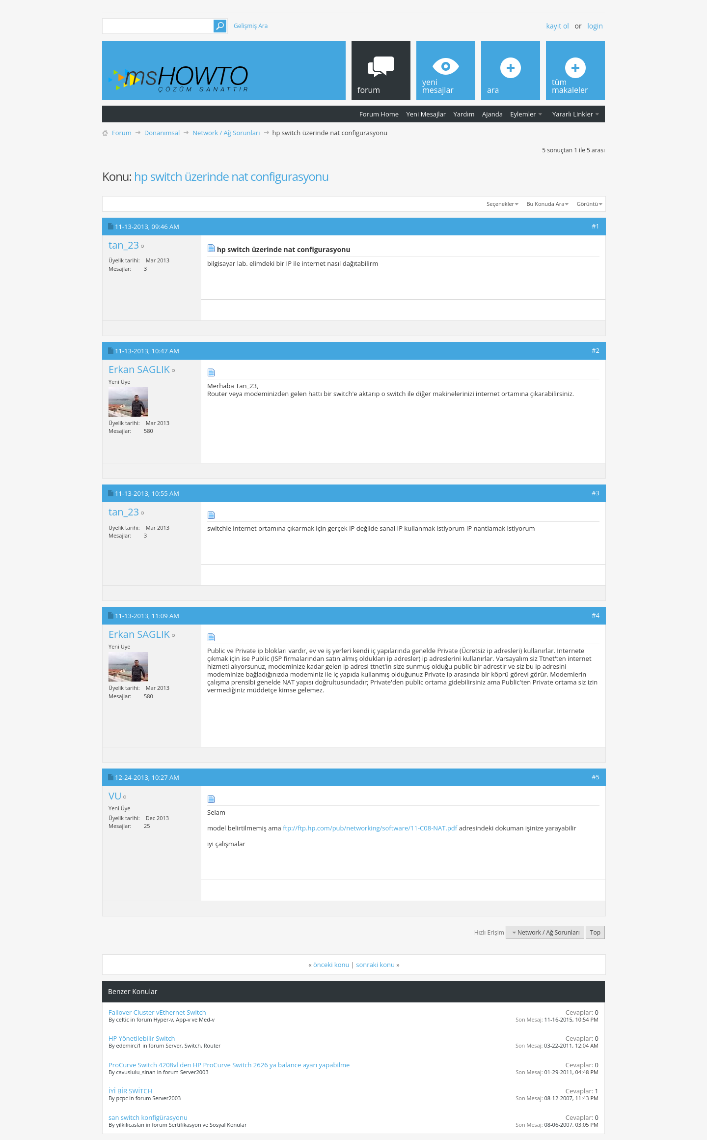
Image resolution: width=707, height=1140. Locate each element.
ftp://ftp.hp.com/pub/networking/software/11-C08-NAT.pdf (370, 828)
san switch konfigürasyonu (148, 1117)
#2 (595, 350)
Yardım (464, 114)
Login (595, 25)
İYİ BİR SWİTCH (130, 1090)
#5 (595, 776)
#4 (595, 615)
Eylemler (523, 114)
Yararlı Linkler (572, 114)
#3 (595, 492)
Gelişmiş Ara (251, 26)
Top (595, 932)
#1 (595, 226)
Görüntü (587, 203)
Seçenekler (500, 203)
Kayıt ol (557, 25)
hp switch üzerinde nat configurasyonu (231, 176)
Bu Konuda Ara (546, 203)
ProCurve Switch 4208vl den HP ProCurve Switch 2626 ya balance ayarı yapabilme (229, 1064)
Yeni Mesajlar (426, 114)
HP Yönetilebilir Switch (142, 1038)
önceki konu (331, 964)
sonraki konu (375, 964)
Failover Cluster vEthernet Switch (157, 1012)
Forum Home (379, 114)
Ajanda (492, 114)
